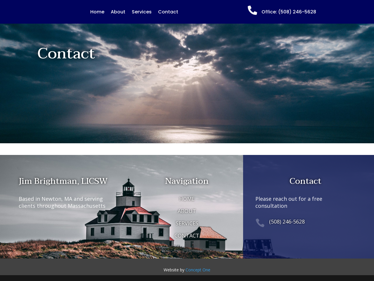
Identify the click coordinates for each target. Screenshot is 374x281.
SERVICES (187, 223)
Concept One (198, 270)
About (118, 12)
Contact (168, 12)
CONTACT (186, 235)
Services (142, 12)
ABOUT (187, 210)
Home (97, 12)
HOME (187, 198)
